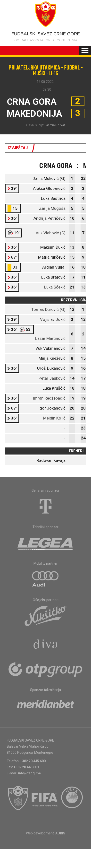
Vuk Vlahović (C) (51, 232)
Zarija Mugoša (52, 208)
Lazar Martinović (50, 338)
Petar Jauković (52, 378)
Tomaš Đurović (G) (48, 309)
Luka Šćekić (55, 287)
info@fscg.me (29, 773)
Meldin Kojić (54, 418)
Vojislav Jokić (53, 319)
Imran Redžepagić (49, 398)
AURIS (60, 833)
